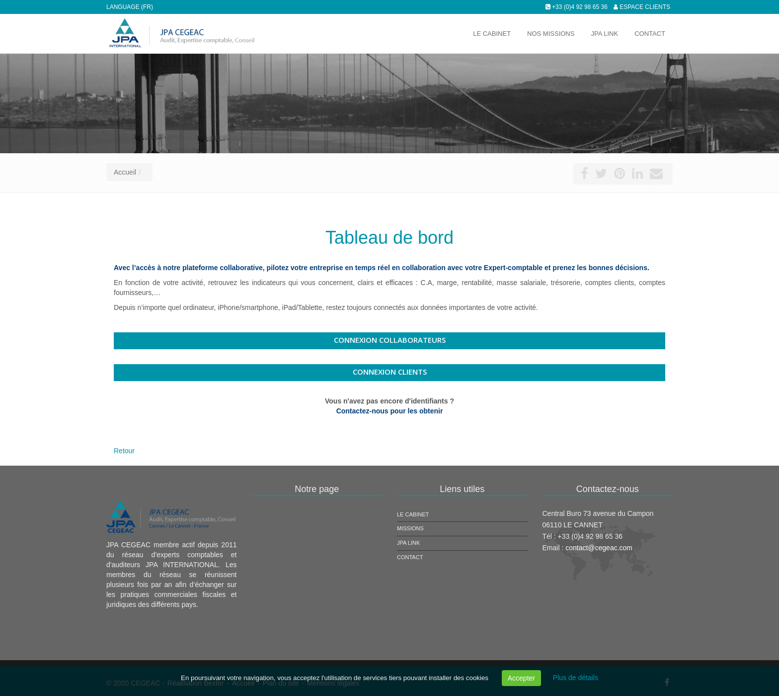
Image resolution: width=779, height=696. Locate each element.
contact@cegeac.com (598, 548)
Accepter (521, 678)
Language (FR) (129, 6)
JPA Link (408, 543)
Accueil (125, 172)
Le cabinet (413, 514)
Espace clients (645, 6)
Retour (124, 451)
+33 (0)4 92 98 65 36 (580, 6)
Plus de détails (575, 678)
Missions (410, 528)
